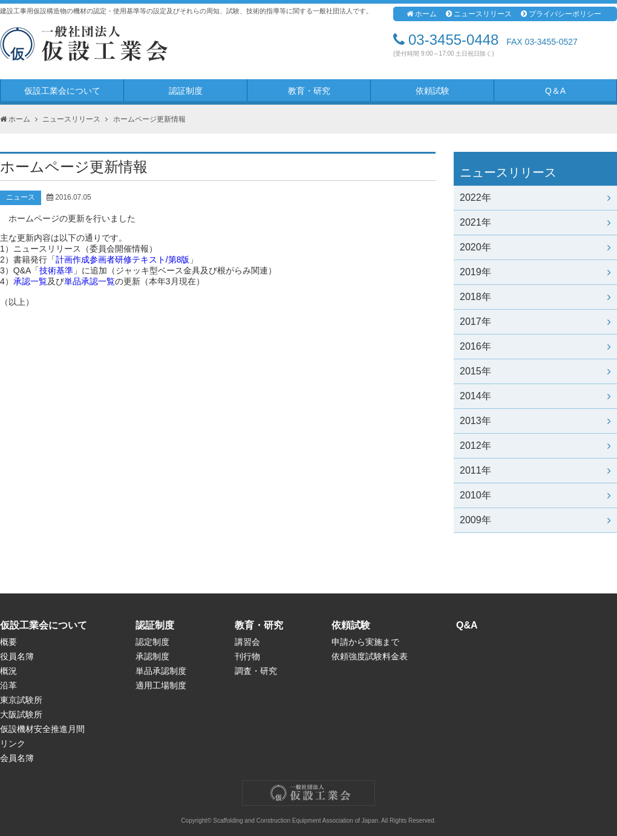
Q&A (467, 625)
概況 (8, 671)
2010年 (535, 495)
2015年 (535, 371)
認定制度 (152, 642)
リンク (12, 743)
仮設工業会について (62, 91)
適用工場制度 (160, 685)
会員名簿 (17, 758)
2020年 (535, 247)
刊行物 (247, 656)
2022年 (535, 197)
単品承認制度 (160, 671)
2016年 (535, 346)
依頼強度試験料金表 (369, 656)
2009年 (535, 520)
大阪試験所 (21, 714)
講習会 (247, 642)
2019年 (535, 272)
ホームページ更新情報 (149, 119)
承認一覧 (30, 281)
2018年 (535, 297)
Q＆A (555, 91)
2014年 (535, 396)
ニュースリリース (479, 14)
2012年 (535, 445)
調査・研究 (256, 671)
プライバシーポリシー (561, 14)
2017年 (535, 321)
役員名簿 (17, 656)
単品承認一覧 (89, 281)
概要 (8, 642)
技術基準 (56, 270)
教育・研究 (309, 91)
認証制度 (186, 91)
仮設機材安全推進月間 (42, 729)
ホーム (421, 14)
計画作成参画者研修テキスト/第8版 (123, 259)
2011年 (535, 470)
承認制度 (152, 656)
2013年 (535, 421)
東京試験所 (21, 700)
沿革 (8, 685)
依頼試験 (432, 91)
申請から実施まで (365, 642)
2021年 (535, 222)
